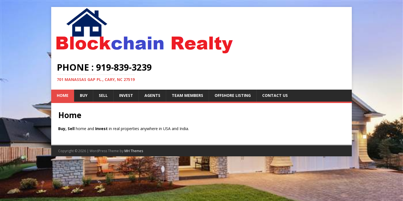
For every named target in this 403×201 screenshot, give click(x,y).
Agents (152, 95)
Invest (126, 95)
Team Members (187, 95)
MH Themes (133, 151)
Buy (83, 95)
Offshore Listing (233, 95)
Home (62, 95)
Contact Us (275, 95)
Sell (103, 95)
